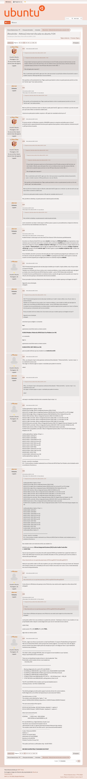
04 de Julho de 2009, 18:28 (28, 91)
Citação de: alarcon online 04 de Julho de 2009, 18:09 (35, 52)
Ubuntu (34, 772)
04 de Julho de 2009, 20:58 (32, 377)
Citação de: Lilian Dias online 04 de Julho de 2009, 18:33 (36, 212)
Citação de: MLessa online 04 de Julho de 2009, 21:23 (35, 601)
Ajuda (61, 777)
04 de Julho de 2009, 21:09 (32, 405)
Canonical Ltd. (8, 774)
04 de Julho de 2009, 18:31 (32, 119)
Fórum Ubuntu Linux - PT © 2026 (73, 774)
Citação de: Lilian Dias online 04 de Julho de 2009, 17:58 (37, 57)
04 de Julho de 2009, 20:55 (32, 356)
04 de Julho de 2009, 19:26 (32, 263)
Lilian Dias (14, 47)
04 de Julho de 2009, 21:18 (28, 474)
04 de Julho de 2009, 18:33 (32, 141)
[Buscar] (72, 18)
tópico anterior (65, 38)
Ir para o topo (11, 753)
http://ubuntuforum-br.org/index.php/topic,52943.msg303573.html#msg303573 (45, 560)
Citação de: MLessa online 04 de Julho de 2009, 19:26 (35, 294)
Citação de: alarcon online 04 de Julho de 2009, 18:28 (35, 145)
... (30, 42)
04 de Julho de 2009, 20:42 (32, 290)
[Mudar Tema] (25, 2)
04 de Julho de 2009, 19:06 (28, 233)
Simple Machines (19, 776)
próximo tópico (75, 38)
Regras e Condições (69, 777)
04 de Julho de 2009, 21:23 (32, 573)
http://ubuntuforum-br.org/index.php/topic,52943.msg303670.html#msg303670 (43, 579)
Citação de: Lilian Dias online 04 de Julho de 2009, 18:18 (36, 95)
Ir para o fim (10, 42)
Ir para (56, 761)
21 (33, 42)
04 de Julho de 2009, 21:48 (32, 638)
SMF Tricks (21, 769)
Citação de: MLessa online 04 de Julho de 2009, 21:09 (35, 478)
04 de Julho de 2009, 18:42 (28, 207)
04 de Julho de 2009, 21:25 (28, 597)
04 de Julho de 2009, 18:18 (32, 48)
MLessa (14, 261)
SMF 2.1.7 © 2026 (9, 776)
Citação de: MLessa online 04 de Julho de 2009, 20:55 (35, 381)
